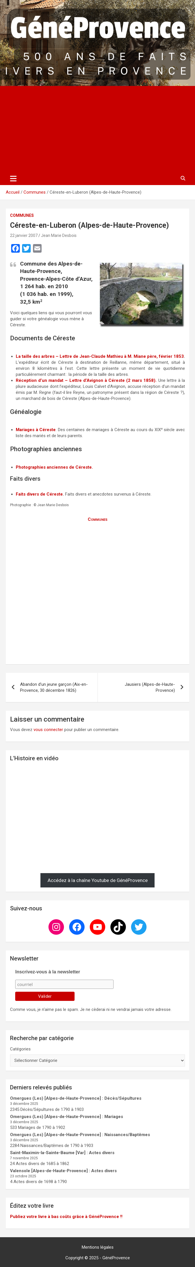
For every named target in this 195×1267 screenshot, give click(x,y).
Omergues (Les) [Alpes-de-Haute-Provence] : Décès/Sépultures (75, 1098)
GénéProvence (116, 1257)
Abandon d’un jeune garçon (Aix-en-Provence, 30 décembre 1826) (54, 687)
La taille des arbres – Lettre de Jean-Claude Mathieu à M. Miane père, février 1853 (100, 356)
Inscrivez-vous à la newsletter (47, 971)
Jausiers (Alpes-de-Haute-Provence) (150, 687)
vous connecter (48, 729)
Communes (22, 215)
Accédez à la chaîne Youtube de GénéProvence (98, 880)
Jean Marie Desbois (59, 235)
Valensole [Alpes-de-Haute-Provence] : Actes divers (63, 1170)
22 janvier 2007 (24, 235)
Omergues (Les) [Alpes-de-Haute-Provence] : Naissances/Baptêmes (80, 1134)
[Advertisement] (97, 129)
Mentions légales (98, 1247)
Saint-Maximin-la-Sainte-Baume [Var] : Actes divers (62, 1152)
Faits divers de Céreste (39, 494)
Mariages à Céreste (36, 429)
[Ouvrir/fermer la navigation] (13, 178)
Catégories (20, 1049)
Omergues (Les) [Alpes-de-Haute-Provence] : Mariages (66, 1116)
